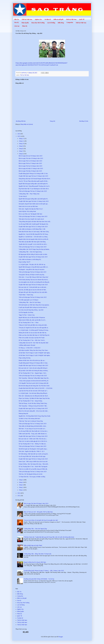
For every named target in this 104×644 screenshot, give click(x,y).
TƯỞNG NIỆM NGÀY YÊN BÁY (27, 345)
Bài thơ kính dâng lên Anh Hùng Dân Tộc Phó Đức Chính (34, 385)
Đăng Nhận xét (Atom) (26, 124)
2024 (19, 134)
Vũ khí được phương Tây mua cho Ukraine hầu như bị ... (34, 279)
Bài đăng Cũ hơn (83, 121)
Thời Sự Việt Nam (27, 19)
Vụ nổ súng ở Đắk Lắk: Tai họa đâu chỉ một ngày (32, 456)
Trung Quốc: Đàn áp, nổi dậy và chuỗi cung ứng (31, 274)
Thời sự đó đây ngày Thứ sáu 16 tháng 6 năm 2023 (33, 375)
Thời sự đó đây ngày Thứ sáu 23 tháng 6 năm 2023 (33, 191)
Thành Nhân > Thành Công (26, 295)
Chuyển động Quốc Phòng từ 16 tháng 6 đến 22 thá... (33, 173)
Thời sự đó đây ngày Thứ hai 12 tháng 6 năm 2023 (33, 471)
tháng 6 (21, 153)
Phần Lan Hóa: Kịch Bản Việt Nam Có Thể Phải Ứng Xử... (34, 335)
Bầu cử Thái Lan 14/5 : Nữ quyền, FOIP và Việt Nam (38, 512)
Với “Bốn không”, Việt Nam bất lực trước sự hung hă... (33, 454)
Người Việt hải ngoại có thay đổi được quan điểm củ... (33, 267)
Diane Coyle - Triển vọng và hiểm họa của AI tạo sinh (33, 461)
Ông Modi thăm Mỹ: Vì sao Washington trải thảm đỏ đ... (34, 188)
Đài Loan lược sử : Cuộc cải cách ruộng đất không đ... (33, 368)
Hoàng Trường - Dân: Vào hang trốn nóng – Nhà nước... (34, 464)
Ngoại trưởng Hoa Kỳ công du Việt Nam (35, 562)
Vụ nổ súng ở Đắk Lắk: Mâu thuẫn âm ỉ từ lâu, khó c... (33, 431)
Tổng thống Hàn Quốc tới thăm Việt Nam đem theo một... (35, 221)
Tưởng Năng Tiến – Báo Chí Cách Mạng (29, 302)
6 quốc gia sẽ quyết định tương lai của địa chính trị (33, 307)
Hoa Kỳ (16, 22)
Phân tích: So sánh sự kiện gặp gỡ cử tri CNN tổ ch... (33, 441)
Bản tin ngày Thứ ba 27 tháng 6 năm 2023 (30, 163)
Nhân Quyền (25, 22)
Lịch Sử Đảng (51, 22)
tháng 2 (21, 487)
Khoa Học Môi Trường (38, 22)
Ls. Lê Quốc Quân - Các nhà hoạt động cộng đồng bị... (33, 393)
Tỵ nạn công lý (23, 196)
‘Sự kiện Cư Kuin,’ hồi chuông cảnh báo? (29, 418)
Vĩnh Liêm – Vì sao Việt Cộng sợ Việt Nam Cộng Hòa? (33, 277)
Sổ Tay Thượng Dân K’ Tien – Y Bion (28, 322)
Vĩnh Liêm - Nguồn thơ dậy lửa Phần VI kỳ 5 (31, 209)
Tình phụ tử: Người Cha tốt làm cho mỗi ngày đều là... (34, 327)
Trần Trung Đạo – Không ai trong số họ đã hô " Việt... (33, 406)
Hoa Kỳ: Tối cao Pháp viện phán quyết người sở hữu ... (34, 181)
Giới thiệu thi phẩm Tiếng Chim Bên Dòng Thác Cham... (34, 350)
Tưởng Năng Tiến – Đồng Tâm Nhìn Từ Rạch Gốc (37, 554)
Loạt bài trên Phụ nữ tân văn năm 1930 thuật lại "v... (33, 390)
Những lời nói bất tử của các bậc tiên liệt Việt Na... (33, 332)
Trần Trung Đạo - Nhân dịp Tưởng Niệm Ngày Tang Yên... (34, 378)
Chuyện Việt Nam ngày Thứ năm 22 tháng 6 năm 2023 (34, 201)
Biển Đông (61, 22)
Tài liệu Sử (47, 19)
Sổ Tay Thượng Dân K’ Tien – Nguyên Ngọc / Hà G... (33, 373)
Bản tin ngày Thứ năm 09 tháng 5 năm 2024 (36, 503)
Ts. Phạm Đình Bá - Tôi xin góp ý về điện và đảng (32, 476)
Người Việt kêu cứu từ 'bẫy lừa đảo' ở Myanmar (32, 317)
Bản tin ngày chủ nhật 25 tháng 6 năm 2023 (31, 168)
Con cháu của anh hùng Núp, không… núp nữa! (31, 310)
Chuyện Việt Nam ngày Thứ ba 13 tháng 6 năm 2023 (33, 436)
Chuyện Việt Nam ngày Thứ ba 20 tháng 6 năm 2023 (33, 257)
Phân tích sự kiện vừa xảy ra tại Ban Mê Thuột (32, 337)
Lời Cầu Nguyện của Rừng (26, 312)
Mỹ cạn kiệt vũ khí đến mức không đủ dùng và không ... (34, 370)
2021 (19, 495)
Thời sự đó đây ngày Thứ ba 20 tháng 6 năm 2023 (32, 272)
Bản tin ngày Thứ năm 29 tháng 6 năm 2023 (31, 158)
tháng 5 (21, 480)
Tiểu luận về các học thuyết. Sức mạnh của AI (31, 219)
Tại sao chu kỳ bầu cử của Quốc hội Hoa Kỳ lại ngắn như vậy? (41, 520)
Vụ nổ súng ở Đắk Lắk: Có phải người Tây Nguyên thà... (34, 224)
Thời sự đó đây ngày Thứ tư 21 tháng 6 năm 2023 (32, 247)
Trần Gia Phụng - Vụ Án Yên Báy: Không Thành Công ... (33, 403)
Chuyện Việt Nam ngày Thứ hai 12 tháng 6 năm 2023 (33, 459)
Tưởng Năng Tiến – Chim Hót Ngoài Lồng (30, 252)
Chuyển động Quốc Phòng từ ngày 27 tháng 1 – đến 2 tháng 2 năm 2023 (44, 570)
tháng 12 (21, 138)
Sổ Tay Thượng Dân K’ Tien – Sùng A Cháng (30, 401)
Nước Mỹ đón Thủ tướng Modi (27, 211)
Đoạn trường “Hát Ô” (24, 262)
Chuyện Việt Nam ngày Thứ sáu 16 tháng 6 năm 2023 (33, 365)
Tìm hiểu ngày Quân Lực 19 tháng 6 (28, 300)
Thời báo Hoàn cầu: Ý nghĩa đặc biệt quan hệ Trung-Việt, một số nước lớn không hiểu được (49, 537)
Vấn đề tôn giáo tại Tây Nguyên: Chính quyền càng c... (33, 449)
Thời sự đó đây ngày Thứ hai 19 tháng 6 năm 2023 (33, 297)
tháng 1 (21, 490)
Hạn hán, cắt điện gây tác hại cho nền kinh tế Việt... (33, 289)
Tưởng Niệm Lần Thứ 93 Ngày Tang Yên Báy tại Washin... (34, 249)
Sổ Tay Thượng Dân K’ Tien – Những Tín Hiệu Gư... (33, 444)
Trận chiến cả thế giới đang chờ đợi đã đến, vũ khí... (33, 426)
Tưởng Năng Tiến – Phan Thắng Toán (29, 194)
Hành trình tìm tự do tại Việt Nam (28, 206)
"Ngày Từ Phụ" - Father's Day (27, 315)
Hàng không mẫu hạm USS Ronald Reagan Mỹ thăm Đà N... (35, 178)
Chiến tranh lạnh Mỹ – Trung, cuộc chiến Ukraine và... (33, 433)
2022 (19, 493)
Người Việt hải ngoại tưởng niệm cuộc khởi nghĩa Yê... (33, 183)
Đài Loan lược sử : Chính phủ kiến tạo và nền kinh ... (33, 287)
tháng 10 (21, 143)
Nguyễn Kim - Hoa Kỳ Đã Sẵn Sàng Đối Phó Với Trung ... (34, 234)
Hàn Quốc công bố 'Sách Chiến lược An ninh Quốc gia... (33, 204)
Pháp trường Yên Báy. (25, 358)
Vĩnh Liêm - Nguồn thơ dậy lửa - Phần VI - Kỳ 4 (31, 451)
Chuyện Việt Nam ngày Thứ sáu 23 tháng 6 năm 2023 (33, 176)
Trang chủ (52, 121)
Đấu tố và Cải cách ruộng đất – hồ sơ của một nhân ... (34, 411)
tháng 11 (21, 141)
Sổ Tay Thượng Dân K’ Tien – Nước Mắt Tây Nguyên (33, 466)
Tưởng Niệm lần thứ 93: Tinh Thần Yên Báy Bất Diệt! (33, 343)
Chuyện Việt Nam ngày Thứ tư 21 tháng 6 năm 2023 (33, 226)
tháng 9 (21, 146)
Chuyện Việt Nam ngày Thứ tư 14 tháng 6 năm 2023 (33, 408)
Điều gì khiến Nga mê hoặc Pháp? (33, 545)
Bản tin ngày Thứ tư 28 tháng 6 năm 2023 (30, 161)
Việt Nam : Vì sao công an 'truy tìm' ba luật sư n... (32, 428)
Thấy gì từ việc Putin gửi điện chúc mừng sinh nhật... (33, 325)
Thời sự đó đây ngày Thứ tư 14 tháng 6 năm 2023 (32, 423)
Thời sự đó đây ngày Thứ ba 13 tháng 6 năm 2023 (32, 446)
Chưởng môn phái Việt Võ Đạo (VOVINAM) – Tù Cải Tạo (39, 579)
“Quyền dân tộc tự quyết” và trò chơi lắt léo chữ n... (33, 244)
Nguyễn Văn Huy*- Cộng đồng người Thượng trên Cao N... (34, 186)
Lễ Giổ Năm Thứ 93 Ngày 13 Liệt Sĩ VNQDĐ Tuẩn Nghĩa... (35, 353)
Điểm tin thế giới (58, 19)
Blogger (61, 636)
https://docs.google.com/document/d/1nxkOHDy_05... (34, 380)
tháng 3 (21, 485)
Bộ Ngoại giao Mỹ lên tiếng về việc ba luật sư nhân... (33, 254)
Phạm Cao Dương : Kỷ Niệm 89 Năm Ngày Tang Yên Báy (34, 398)
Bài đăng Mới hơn (21, 121)
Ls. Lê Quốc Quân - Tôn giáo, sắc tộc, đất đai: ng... (32, 264)
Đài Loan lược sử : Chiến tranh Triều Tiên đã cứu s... (33, 439)
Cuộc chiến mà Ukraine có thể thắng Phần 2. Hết (32, 229)
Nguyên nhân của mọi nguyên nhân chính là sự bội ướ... (34, 239)
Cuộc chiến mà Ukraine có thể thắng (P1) (30, 259)
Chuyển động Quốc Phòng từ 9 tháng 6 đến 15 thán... (33, 363)
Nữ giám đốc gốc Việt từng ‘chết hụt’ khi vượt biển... (33, 292)
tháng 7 (21, 151)
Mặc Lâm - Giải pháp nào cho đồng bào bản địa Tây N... (34, 396)
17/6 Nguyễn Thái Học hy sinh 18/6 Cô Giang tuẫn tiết (33, 383)
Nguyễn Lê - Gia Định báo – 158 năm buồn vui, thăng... (33, 236)
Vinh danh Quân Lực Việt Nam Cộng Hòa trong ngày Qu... (34, 305)
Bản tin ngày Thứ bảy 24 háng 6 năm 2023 (30, 171)
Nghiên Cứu (38, 19)
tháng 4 (21, 482)
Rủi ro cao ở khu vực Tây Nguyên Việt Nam (30, 214)
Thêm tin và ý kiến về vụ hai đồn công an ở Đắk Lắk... (33, 469)
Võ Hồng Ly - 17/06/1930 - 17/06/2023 (29, 348)
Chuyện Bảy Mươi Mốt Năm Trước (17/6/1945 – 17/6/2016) (35, 388)
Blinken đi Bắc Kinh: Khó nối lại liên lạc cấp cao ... (32, 360)
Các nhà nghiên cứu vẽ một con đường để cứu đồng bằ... (34, 282)
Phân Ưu (24, 26)
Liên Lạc (17, 26)
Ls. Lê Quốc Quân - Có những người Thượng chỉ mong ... (34, 330)
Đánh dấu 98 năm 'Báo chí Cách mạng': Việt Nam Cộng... (34, 231)
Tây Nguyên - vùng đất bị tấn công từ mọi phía (31, 269)
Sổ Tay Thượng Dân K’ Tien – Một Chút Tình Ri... (32, 340)
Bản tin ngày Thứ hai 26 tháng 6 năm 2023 (30, 166)
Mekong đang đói (23, 413)
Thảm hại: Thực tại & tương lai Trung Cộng (31, 421)
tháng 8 (21, 148)
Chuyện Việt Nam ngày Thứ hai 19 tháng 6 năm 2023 (33, 284)
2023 (19, 136)
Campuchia (70, 22)
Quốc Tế (81, 19)
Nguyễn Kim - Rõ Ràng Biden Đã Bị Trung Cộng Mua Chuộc (34, 416)
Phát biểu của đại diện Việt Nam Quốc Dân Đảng (32, 241)
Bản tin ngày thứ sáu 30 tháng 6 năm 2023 (30, 156)
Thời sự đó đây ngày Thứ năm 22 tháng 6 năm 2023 (33, 216)
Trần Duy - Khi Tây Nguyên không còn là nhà (30, 474)
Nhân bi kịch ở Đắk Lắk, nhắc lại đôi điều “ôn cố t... (32, 320)
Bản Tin (16, 19)
